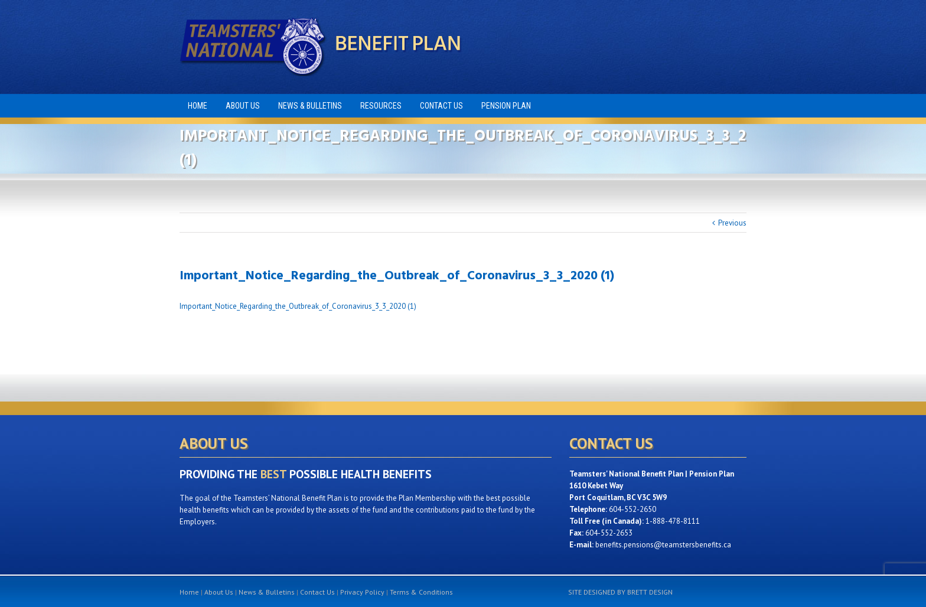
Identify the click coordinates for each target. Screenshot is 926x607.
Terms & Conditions (421, 592)
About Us (218, 592)
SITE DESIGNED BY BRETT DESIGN (620, 592)
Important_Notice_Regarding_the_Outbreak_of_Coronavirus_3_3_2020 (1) (298, 306)
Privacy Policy (362, 592)
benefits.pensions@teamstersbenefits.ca (663, 545)
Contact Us (317, 592)
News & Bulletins (267, 592)
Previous (732, 223)
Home (189, 592)
